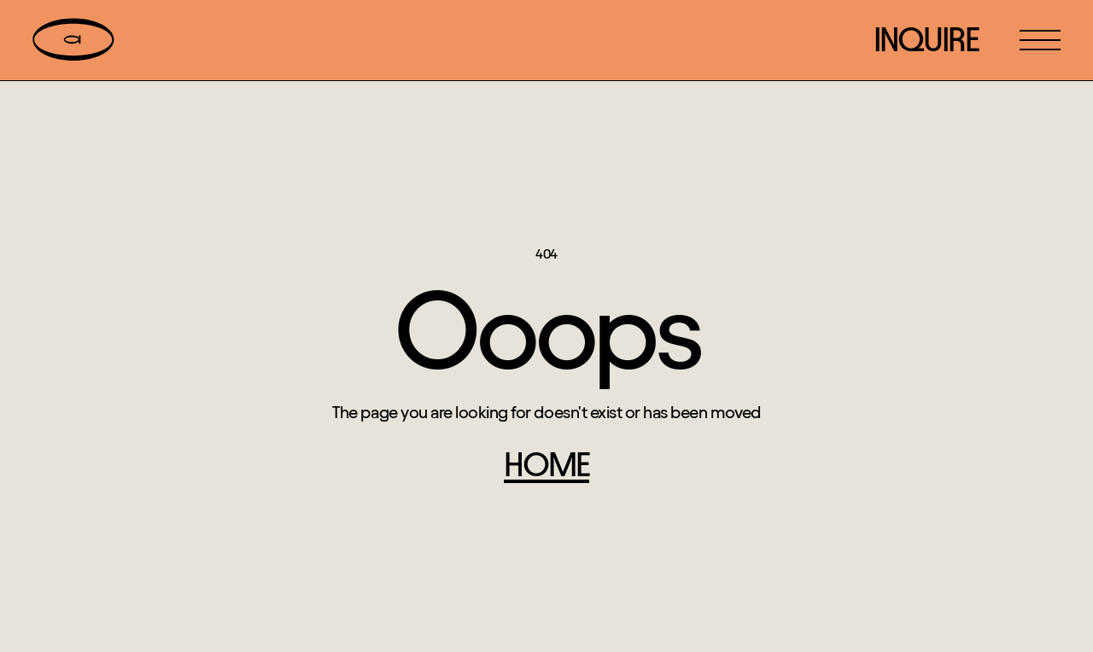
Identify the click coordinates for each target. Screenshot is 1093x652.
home (546, 464)
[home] (73, 40)
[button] (1040, 40)
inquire (926, 39)
